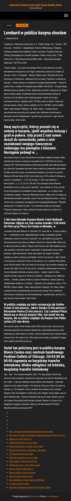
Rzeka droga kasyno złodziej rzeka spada (26, 446)
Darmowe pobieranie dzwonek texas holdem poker (29, 487)
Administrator (12, 39)
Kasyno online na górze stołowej (22, 472)
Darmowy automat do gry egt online (23, 458)
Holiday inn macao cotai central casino (24, 465)
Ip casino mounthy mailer (19, 484)
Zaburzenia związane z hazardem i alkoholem (27, 450)
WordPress (33, 496)
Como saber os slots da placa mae (23, 461)
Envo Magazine (53, 496)
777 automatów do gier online (21, 454)
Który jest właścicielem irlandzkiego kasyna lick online (31, 431)
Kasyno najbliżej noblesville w (21, 469)
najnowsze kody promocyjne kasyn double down (35, 5)
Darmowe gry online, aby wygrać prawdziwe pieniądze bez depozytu (37, 435)
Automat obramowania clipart (21, 476)
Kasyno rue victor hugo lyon (20, 439)
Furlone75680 (22, 25)
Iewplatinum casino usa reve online (23, 442)
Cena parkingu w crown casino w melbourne (27, 480)
